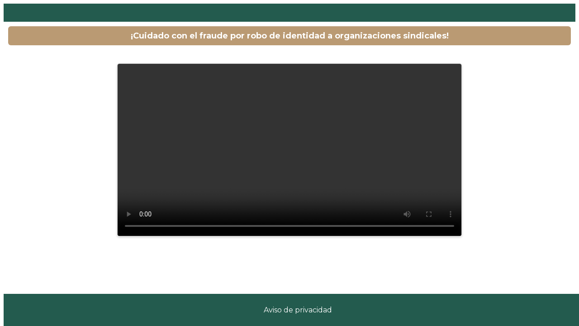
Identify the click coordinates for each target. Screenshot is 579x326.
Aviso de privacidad (298, 310)
